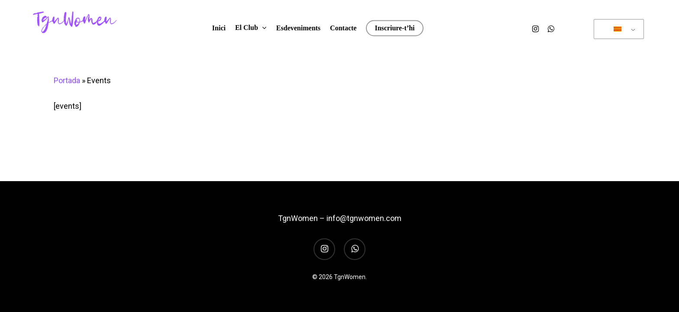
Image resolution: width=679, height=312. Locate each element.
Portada (67, 80)
